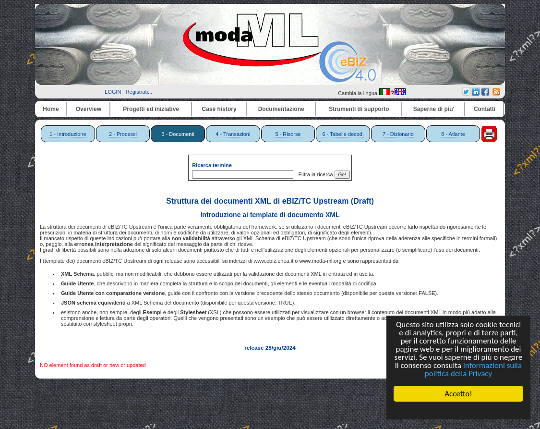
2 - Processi (123, 134)
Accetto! (458, 394)
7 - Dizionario (398, 134)
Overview (88, 109)
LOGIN (113, 92)
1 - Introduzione (67, 134)
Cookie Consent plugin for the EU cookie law (458, 410)
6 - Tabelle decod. (343, 134)
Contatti (484, 109)
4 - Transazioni (233, 134)
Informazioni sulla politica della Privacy (473, 369)
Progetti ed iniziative (151, 109)
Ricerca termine (212, 165)
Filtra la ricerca (314, 174)
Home (51, 109)
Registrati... (139, 92)
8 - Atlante (453, 134)
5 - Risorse (287, 134)
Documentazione (281, 109)
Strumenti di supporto (359, 109)
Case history (219, 109)
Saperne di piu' (434, 109)
